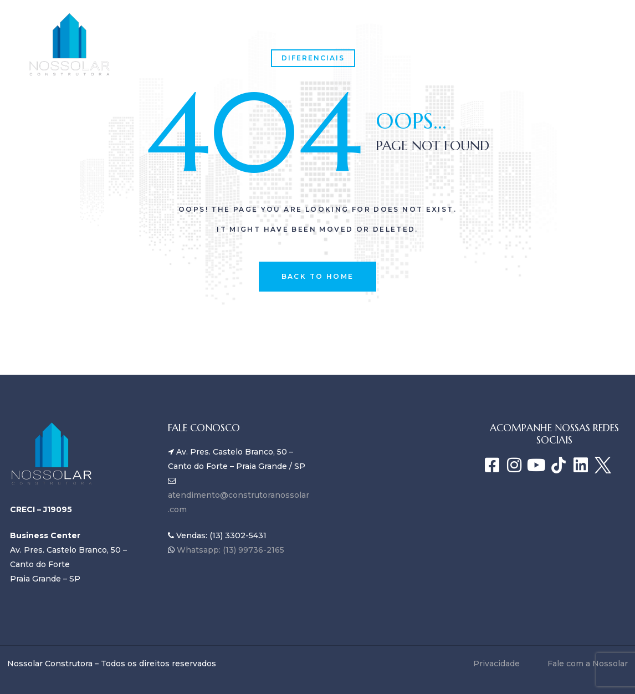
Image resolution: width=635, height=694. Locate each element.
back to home (317, 276)
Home (156, 36)
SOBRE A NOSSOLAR (237, 36)
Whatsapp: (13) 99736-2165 (229, 550)
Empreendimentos (350, 36)
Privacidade (496, 664)
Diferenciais (313, 58)
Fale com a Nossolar (196, 58)
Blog (430, 36)
